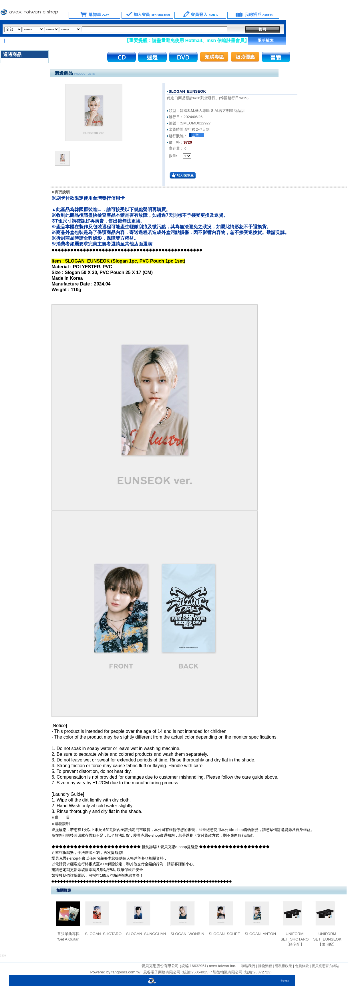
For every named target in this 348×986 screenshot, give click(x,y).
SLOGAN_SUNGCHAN (146, 934)
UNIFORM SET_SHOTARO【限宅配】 (295, 939)
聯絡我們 (248, 966)
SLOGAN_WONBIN (187, 934)
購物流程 (264, 966)
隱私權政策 (283, 966)
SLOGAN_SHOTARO (103, 934)
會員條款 (301, 966)
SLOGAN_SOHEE (224, 934)
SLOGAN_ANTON (260, 934)
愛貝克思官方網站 (325, 966)
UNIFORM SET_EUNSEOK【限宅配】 (327, 939)
